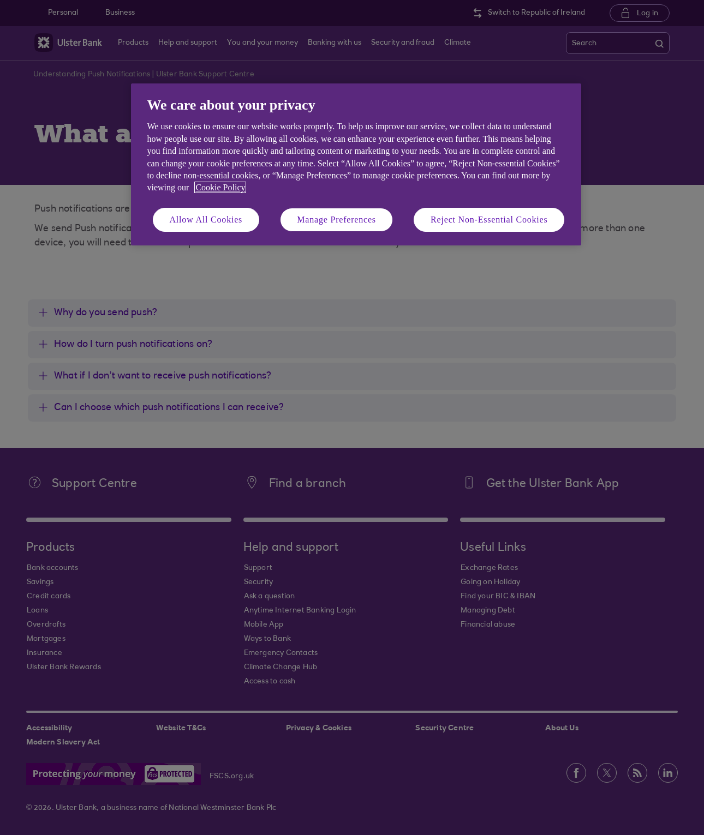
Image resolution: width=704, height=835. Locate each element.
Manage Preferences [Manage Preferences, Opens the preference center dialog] (336, 219)
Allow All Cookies (206, 219)
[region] (356, 164)
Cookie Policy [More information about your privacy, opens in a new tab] (220, 187)
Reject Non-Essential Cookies (489, 219)
